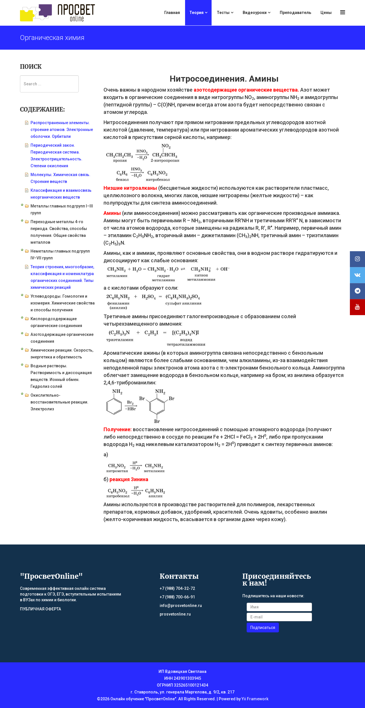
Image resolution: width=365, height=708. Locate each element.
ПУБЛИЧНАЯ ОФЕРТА (40, 609)
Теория (196, 12)
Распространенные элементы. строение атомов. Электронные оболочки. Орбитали (62, 129)
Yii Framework (255, 699)
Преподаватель (295, 12)
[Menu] (342, 12)
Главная (172, 12)
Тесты (223, 12)
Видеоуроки (255, 12)
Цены (326, 12)
